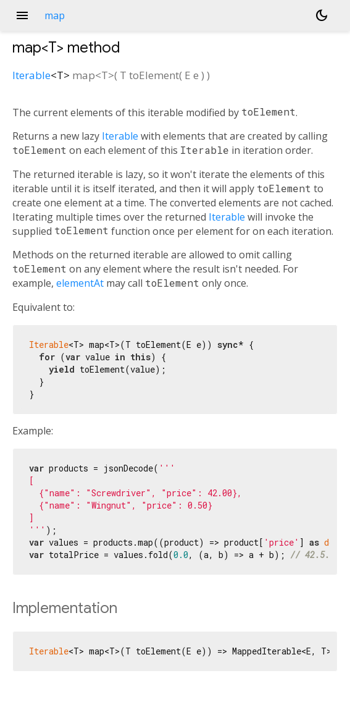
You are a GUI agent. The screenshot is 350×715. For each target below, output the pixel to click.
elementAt (80, 283)
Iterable (31, 75)
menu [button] (22, 15)
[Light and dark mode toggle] (321, 15)
